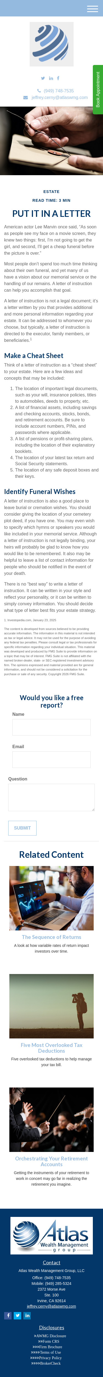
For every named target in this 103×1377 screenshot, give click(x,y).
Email (18, 746)
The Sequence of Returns (51, 937)
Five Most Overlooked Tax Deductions (51, 1048)
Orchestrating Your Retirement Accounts (51, 1161)
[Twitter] (43, 78)
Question (17, 779)
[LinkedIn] (51, 78)
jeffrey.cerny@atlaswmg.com (55, 97)
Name (18, 714)
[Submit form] (22, 828)
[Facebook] (58, 78)
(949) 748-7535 (55, 91)
